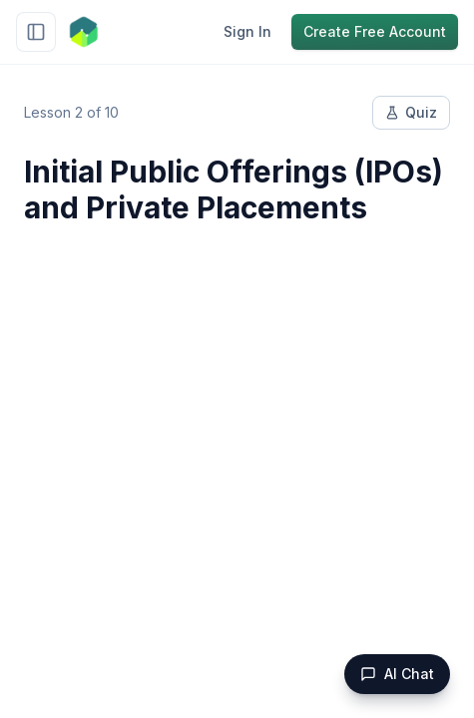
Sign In (247, 31)
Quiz (411, 112)
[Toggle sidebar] (36, 32)
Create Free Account (374, 31)
